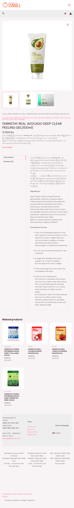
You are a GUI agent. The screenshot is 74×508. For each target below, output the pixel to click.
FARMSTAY (48, 118)
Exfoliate (40, 118)
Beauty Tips (31, 434)
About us (31, 429)
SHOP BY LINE (7, 119)
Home (4, 114)
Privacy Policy (32, 432)
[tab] (14, 157)
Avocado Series (8, 118)
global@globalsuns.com (11, 438)
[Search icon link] (3, 13)
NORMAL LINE (58, 118)
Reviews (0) (8, 161)
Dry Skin (23, 114)
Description (9, 157)
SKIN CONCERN (13, 114)
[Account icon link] (71, 14)
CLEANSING (25, 118)
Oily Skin (67, 118)
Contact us (31, 427)
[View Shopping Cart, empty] (65, 13)
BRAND (17, 118)
